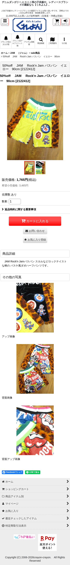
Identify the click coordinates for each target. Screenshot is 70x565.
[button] (5, 22)
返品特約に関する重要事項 (19, 209)
